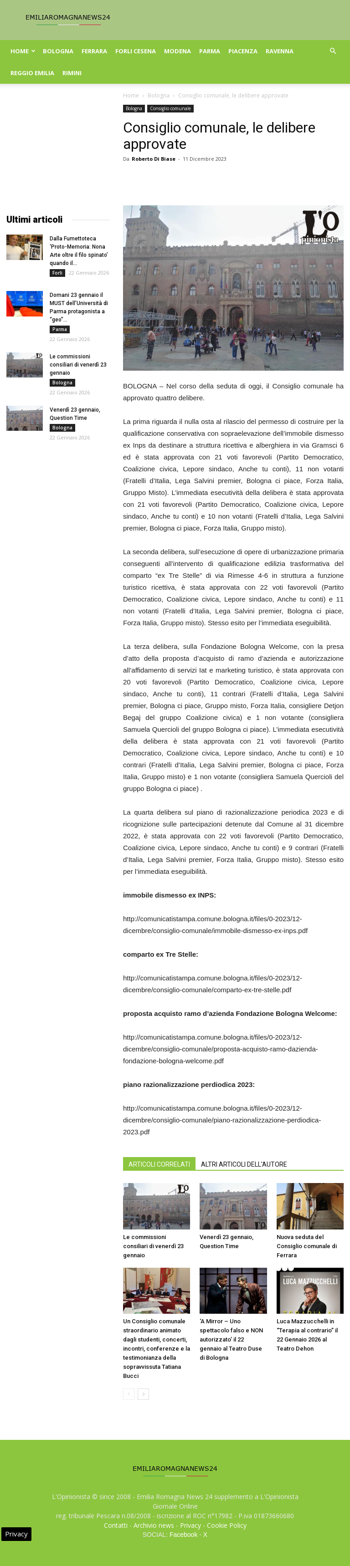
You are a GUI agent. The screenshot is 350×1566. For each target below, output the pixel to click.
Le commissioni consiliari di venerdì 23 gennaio (153, 1246)
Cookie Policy (227, 1525)
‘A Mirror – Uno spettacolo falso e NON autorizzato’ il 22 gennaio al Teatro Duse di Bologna (231, 1339)
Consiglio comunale (170, 108)
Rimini (72, 73)
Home (23, 51)
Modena (177, 51)
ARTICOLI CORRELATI (159, 1164)
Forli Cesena (135, 51)
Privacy (190, 1525)
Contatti (116, 1525)
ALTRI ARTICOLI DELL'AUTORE (244, 1164)
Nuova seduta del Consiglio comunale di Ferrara (307, 1246)
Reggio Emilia (32, 73)
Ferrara (94, 51)
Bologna (58, 51)
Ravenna (279, 51)
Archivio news (154, 1525)
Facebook (183, 1534)
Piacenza (242, 51)
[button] (333, 51)
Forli (57, 273)
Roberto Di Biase (153, 158)
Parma (209, 51)
